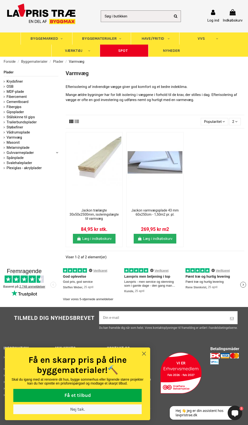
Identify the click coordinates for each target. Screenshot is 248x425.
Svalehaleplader (19, 163)
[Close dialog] (73, 353)
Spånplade (15, 158)
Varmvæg (14, 137)
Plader (9, 72)
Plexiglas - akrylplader (24, 168)
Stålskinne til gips (21, 117)
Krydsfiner (15, 81)
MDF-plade (15, 91)
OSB (10, 86)
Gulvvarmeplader (20, 152)
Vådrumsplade (18, 132)
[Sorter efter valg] (214, 122)
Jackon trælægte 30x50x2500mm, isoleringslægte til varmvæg (94, 214)
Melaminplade (18, 147)
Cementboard (18, 102)
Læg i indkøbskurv (94, 238)
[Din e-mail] (162, 317)
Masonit (13, 142)
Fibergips (14, 107)
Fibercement (17, 96)
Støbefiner (15, 127)
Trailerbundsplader (22, 122)
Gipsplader (15, 112)
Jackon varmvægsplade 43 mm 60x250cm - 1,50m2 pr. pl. (154, 212)
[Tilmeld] (231, 318)
